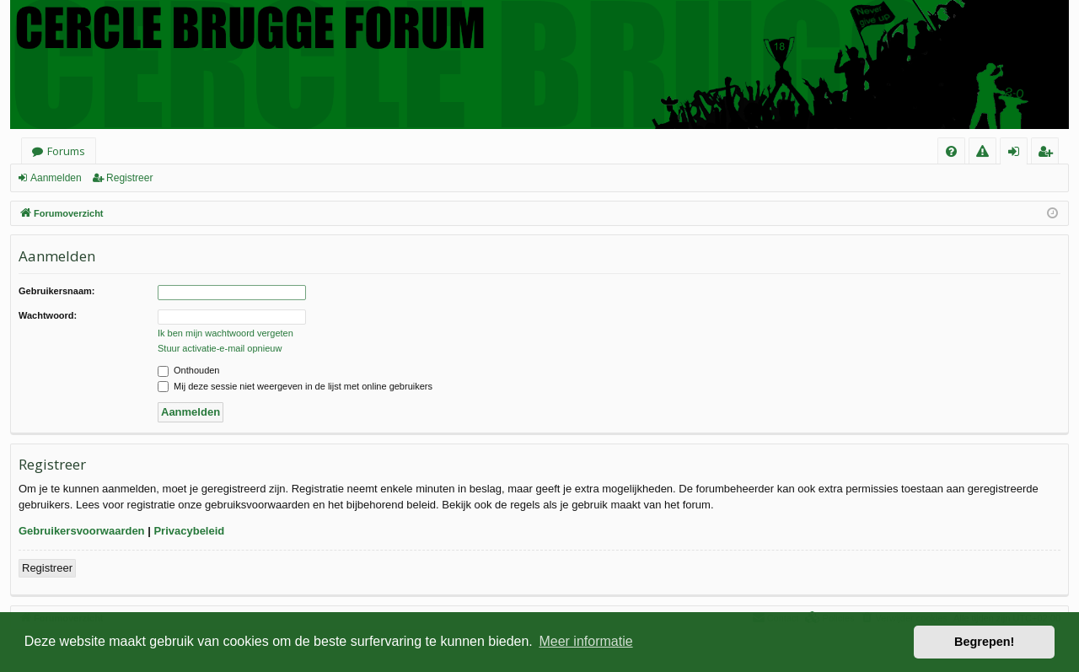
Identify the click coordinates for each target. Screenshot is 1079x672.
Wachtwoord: (48, 315)
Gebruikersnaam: (56, 291)
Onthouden (189, 370)
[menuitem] (951, 151)
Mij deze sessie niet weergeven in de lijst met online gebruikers (295, 386)
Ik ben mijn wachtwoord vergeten (225, 333)
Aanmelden (56, 178)
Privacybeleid (188, 530)
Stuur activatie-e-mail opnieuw (220, 348)
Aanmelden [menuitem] (1019, 153)
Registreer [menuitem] (1048, 153)
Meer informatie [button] (585, 641)
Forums (66, 151)
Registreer (129, 178)
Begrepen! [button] (984, 641)
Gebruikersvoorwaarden (82, 530)
